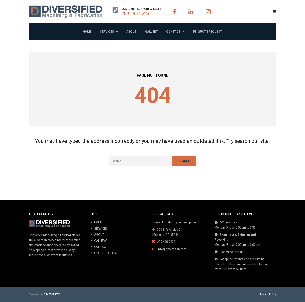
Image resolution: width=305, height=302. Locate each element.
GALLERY (100, 240)
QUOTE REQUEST (106, 253)
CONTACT (101, 247)
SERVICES (101, 228)
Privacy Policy (268, 294)
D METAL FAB (52, 294)
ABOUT (99, 234)
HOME (98, 222)
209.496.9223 (135, 13)
